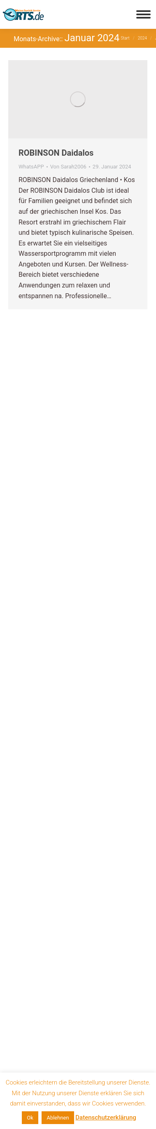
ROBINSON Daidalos (56, 153)
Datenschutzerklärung (105, 1117)
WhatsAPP (31, 167)
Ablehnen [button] (58, 1118)
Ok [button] (30, 1118)
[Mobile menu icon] (143, 14)
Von (68, 167)
